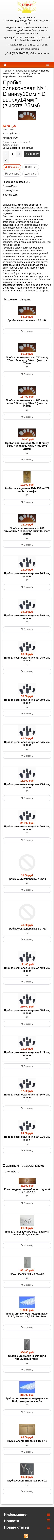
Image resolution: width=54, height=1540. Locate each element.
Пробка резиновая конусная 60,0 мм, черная (27, 1012)
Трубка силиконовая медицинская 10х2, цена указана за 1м (27, 1400)
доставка (9, 129)
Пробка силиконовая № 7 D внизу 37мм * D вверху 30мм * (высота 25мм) (27, 360)
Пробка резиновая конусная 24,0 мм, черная (27, 659)
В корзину (32, 154)
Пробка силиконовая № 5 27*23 (27, 928)
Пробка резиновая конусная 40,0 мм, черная (27, 969)
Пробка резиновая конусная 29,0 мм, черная (27, 701)
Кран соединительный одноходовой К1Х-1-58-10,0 (27, 1191)
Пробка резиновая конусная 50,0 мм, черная (27, 828)
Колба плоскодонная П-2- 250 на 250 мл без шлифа (27, 490)
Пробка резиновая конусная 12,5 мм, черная (27, 1054)
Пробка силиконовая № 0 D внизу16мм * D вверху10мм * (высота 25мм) (27, 531)
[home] (5, 65)
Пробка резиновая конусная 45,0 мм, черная (27, 786)
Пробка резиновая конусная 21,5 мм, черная (27, 1138)
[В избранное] (6, 160)
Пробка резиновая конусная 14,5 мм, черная (27, 575)
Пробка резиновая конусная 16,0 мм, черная (27, 1096)
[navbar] (47, 65)
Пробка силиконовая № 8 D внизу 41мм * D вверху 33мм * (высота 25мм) (27, 403)
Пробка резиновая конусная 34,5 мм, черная (27, 743)
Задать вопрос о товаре (15, 142)
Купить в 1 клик (11, 145)
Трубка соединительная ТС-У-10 (27, 1480)
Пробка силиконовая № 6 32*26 (27, 320)
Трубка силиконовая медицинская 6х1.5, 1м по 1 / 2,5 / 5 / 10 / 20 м (27, 1315)
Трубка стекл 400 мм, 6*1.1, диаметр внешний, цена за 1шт (27, 1233)
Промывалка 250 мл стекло (27, 1274)
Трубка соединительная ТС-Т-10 (27, 1441)
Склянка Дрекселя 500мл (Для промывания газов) (27, 1357)
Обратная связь (39, 53)
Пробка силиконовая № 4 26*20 (27, 879)
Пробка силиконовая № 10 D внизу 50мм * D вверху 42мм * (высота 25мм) (27, 446)
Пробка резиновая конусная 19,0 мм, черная (27, 617)
